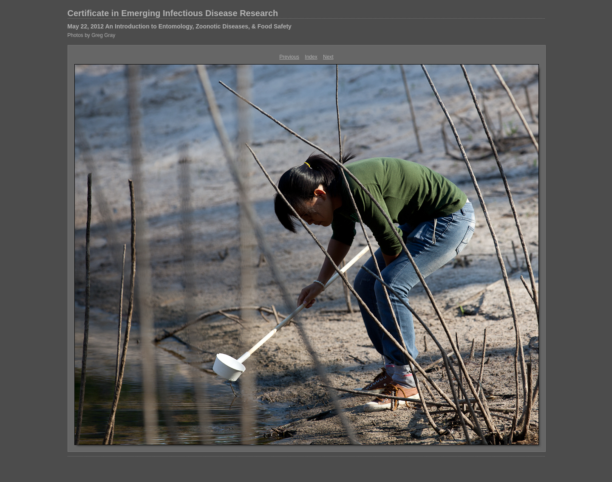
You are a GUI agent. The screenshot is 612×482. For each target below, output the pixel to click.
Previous (289, 57)
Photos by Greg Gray (92, 35)
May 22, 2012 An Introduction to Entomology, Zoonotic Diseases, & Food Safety (180, 26)
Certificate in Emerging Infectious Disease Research (173, 13)
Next (328, 57)
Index (311, 57)
